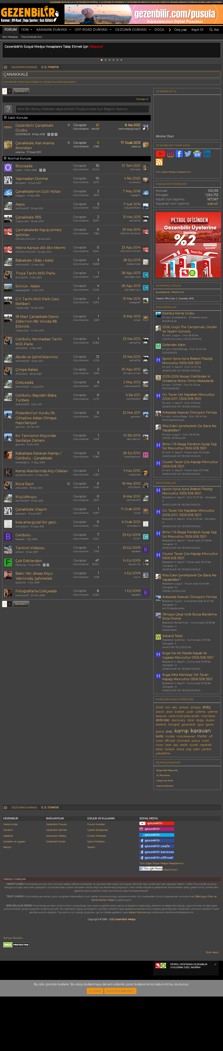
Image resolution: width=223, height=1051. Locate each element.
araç (207, 706)
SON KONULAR (166, 482)
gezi (201, 724)
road (205, 740)
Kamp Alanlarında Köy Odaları (41, 471)
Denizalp (135, 169)
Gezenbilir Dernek (56, 884)
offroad (169, 740)
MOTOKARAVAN (173, 420)
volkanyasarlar (132, 386)
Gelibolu (23, 535)
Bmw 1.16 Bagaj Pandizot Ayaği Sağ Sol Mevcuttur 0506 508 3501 (189, 446)
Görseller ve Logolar (14, 896)
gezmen (20, 426)
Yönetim (8, 884)
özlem (18, 170)
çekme (201, 711)
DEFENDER (169, 352)
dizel (190, 720)
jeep (169, 731)
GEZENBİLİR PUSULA (61, 2)
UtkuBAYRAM (132, 207)
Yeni (25, 30)
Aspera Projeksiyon (165, 786)
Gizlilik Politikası (96, 890)
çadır (190, 711)
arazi (169, 711)
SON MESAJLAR (166, 307)
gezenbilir (188, 724)
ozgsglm (20, 195)
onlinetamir (22, 526)
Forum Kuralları (96, 878)
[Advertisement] (187, 823)
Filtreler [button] (141, 99)
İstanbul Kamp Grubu (178, 313)
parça (196, 740)
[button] (31, 30)
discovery (178, 720)
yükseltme (163, 753)
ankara (183, 707)
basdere (19, 539)
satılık (184, 744)
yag (188, 749)
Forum (10, 30)
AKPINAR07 (22, 208)
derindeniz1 (133, 439)
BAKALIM (178, 292)
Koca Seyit (24, 484)
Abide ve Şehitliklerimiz (36, 357)
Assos (20, 204)
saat (168, 744)
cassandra (134, 474)
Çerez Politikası (96, 896)
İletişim (7, 901)
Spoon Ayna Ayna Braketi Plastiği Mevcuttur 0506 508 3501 (187, 361)
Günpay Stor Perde (164, 780)
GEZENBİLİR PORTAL (86, 2)
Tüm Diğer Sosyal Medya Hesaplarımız (161, 917)
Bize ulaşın (212, 1006)
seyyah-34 (134, 564)
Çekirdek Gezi (132, 276)
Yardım (91, 901)
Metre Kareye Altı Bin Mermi (40, 248)
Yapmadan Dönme (31, 179)
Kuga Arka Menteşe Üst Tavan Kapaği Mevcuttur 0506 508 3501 (187, 677)
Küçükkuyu (26, 497)
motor (202, 736)
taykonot (20, 582)
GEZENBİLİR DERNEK (112, 2)
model (170, 736)
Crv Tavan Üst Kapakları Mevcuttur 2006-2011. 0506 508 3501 (188, 397)
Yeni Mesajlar (10, 36)
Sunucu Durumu (13, 992)
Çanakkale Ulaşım (31, 509)
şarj (175, 744)
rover (159, 744)
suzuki (193, 744)
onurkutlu (134, 182)
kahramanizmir (24, 475)
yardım (206, 749)
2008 (159, 707)
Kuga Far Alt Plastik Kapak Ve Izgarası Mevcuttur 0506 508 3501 (188, 655)
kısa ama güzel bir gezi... (36, 522)
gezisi (210, 724)
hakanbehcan (132, 456)
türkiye (169, 749)
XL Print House (163, 775)
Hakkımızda (10, 878)
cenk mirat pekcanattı (184, 716)
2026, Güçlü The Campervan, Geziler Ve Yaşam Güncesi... (189, 329)
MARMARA (169, 630)
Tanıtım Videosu (30, 548)
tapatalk (205, 744)
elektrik (161, 724)
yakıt (196, 749)
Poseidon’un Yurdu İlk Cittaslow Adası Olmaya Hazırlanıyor (35, 418)
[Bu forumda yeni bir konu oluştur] (82, 108)
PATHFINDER (170, 388)
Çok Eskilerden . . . (31, 561)
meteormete (133, 264)
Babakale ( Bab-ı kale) (34, 260)
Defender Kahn (174, 345)
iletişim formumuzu (139, 966)
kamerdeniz (22, 462)
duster (210, 720)
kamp (181, 731)
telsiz (159, 749)
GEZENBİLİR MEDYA (137, 2)
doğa (200, 720)
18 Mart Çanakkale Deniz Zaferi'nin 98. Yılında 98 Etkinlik (37, 322)
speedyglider (22, 290)
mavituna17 (22, 595)
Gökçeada (24, 382)
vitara (180, 749)
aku (174, 707)
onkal (137, 320)
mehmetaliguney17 (129, 128)
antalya (195, 707)
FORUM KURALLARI (199, 2)
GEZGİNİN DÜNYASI (131, 30)
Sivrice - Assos (27, 286)
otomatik (183, 740)
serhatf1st (134, 220)
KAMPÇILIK (169, 321)
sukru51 (212, 204)
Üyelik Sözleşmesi (97, 884)
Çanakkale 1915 (28, 217)
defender (163, 720)
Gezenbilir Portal (55, 896)
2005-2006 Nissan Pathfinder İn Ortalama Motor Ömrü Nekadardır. (188, 379)
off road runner (131, 373)
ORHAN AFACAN (25, 238)
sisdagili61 (134, 302)
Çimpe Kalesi (26, 370)
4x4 (167, 707)
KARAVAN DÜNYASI (51, 30)
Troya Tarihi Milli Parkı (35, 273)
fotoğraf (173, 724)
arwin (137, 577)
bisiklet (179, 711)
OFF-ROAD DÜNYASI (91, 30)
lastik (159, 736)
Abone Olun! (158, 924)
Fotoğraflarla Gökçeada (36, 591)
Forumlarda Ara (32, 36)
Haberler (8, 890)
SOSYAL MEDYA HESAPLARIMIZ (169, 2)
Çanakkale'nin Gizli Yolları (38, 191)
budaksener (163, 292)
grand (160, 731)
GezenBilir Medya (125, 973)
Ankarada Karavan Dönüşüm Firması (189, 412)
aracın (160, 711)
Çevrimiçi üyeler (168, 285)
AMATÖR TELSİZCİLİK (176, 647)
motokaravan (186, 736)
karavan (201, 730)
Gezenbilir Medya (56, 890)
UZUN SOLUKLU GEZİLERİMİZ (181, 339)
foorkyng (20, 564)
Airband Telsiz (172, 636)
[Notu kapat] (215, 1019)
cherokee (208, 716)
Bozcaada (23, 166)
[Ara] (214, 30)
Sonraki (20, 91)
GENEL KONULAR (174, 437)
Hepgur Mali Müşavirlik (167, 770)
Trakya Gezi (22, 221)
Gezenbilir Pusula (56, 878)
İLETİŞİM (217, 2)
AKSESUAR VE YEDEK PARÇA (181, 370)
